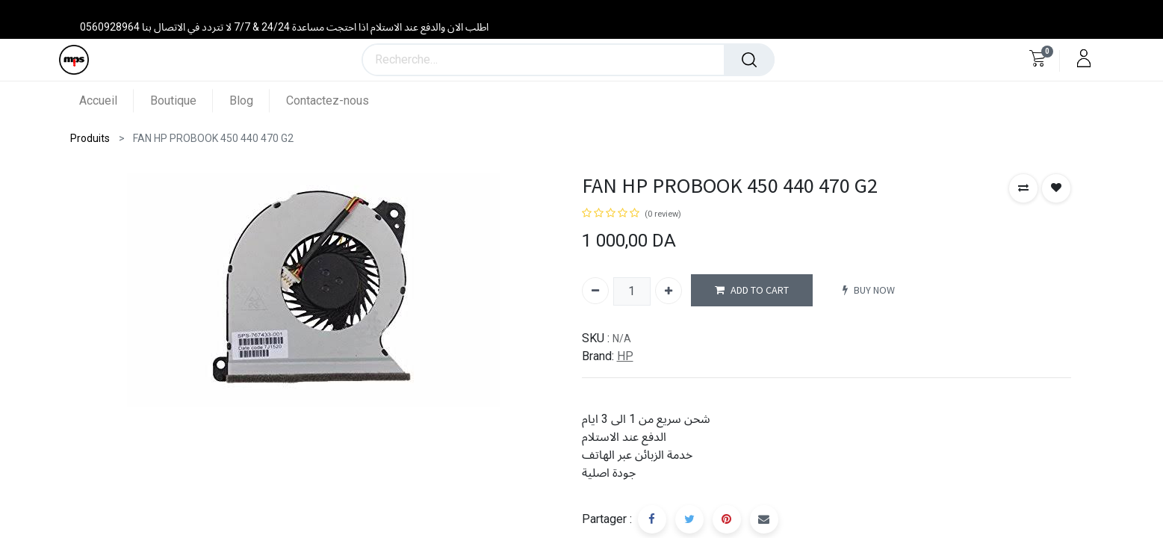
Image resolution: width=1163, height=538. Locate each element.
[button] (1023, 188)
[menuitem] (106, 100)
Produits (90, 138)
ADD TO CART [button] (752, 290)
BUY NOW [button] (869, 290)
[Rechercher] (749, 60)
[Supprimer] (595, 290)
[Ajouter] (668, 290)
